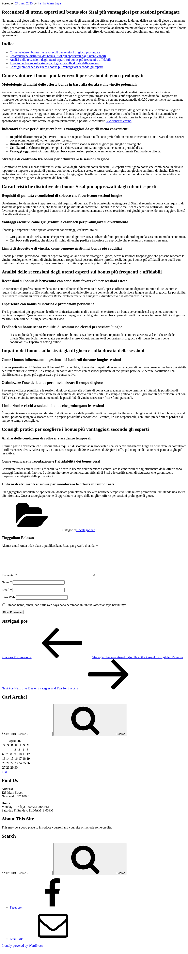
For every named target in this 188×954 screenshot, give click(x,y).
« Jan (5, 776)
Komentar (9, 580)
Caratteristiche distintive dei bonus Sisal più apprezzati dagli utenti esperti (58, 56)
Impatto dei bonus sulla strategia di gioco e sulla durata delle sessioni (54, 63)
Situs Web (8, 602)
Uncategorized (85, 530)
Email (7, 594)
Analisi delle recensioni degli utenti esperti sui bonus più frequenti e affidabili (60, 59)
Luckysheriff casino (118, 121)
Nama (7, 587)
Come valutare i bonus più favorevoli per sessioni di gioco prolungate (55, 52)
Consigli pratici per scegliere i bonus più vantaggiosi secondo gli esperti (56, 67)
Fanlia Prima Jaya (49, 3)
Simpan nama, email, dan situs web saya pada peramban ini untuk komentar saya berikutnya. (66, 610)
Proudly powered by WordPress (22, 950)
